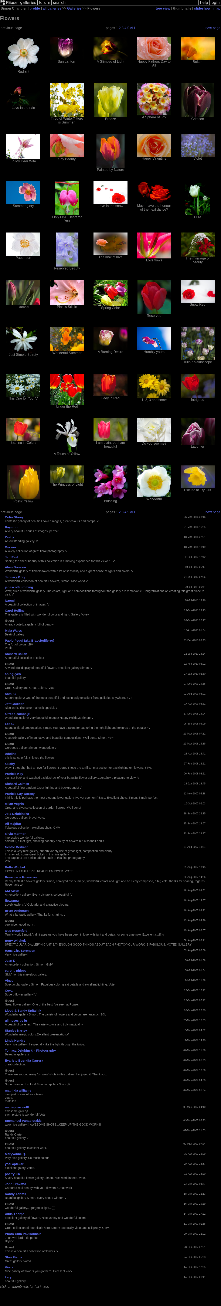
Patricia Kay (14, 774)
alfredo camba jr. (17, 714)
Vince (9, 980)
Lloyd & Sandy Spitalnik (23, 1010)
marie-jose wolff (17, 1107)
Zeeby (9, 537)
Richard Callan (16, 654)
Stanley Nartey (16, 1030)
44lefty (10, 764)
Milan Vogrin (14, 803)
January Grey (15, 577)
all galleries (52, 8)
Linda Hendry (15, 1040)
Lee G (9, 724)
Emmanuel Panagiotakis (23, 1120)
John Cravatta (15, 1184)
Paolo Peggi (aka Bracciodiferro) (29, 640)
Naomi (10, 600)
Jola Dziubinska (17, 813)
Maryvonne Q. (15, 1154)
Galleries (74, 8)
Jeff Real (11, 557)
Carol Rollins (15, 610)
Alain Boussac (16, 567)
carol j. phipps (16, 970)
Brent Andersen (17, 910)
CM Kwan (12, 890)
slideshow (202, 8)
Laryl (9, 1277)
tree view (163, 8)
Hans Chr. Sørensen (20, 950)
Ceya (9, 990)
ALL (133, 28)
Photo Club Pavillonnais (23, 1234)
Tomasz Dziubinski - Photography (30, 1050)
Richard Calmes (17, 784)
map (216, 8)
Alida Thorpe (14, 1214)
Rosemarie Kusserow (21, 877)
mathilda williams (18, 1090)
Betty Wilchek (15, 867)
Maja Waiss (13, 630)
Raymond (12, 527)
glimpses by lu (16, 1020)
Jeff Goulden (14, 704)
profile (35, 8)
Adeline (10, 754)
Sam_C (10, 694)
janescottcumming (19, 587)
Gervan (10, 547)
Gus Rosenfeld (16, 930)
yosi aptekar (14, 1164)
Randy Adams (15, 1194)
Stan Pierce (13, 1257)
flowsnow (12, 900)
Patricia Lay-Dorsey (20, 794)
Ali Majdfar (13, 823)
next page (212, 28)
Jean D (10, 960)
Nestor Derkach (16, 847)
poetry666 (12, 1174)
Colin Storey (14, 517)
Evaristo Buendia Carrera (24, 1060)
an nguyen (13, 674)
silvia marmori (16, 833)
